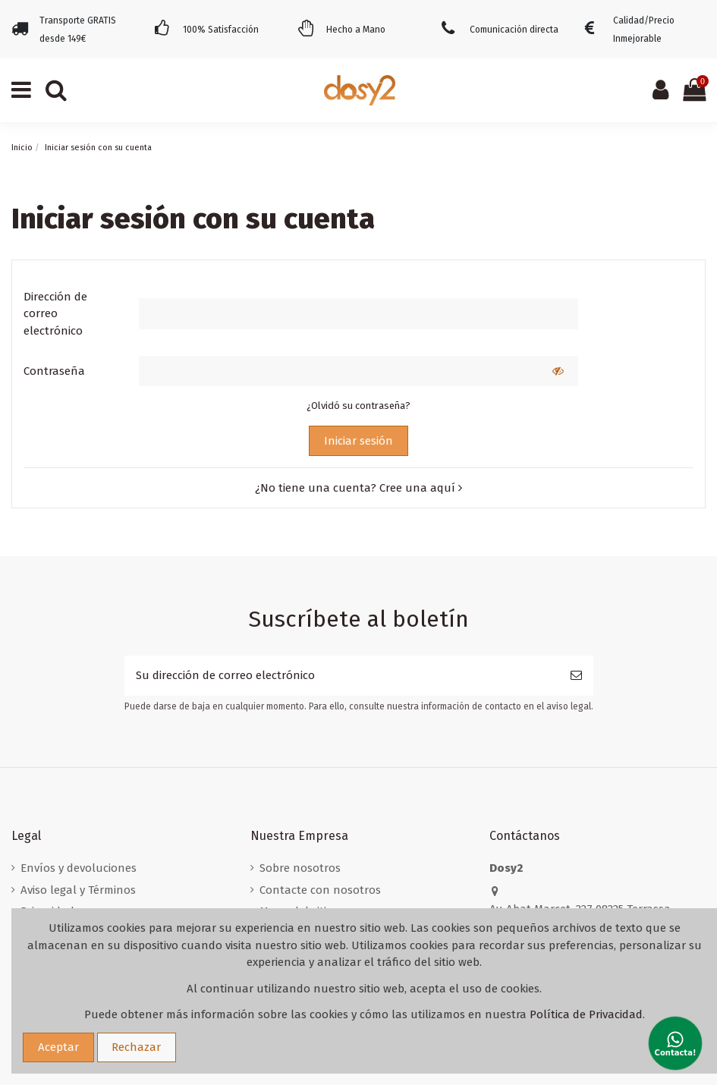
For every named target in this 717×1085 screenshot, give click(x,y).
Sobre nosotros (300, 868)
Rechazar (136, 1047)
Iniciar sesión (358, 441)
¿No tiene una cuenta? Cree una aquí (358, 488)
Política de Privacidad (586, 1014)
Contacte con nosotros (320, 890)
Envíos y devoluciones (78, 868)
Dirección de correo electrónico (55, 314)
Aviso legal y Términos (78, 890)
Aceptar (58, 1047)
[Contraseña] (339, 371)
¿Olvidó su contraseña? (358, 405)
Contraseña (54, 371)
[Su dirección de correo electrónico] (341, 676)
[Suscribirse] (576, 676)
